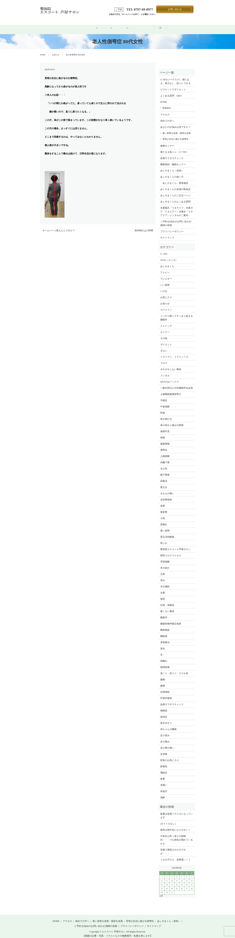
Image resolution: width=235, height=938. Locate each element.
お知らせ (55, 51)
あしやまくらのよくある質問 (175, 198)
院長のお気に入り (169, 757)
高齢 (162, 794)
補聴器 (163, 707)
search (186, 26)
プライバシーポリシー (172, 228)
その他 (163, 335)
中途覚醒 (165, 403)
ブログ (167, 26)
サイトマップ (167, 234)
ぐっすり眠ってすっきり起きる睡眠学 (176, 314)
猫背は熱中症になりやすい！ (175, 826)
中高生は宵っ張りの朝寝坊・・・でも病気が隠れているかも (176, 836)
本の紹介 (165, 564)
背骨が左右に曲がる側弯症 (175, 135)
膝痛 (162, 682)
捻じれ (163, 539)
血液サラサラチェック (172, 155)
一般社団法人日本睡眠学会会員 (176, 384)
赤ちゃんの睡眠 (168, 726)
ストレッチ (166, 322)
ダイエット (166, 341)
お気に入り (166, 294)
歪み (162, 577)
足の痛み (165, 738)
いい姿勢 (165, 281)
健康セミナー (167, 142)
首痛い (163, 781)
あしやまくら (167, 263)
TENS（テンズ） (169, 256)
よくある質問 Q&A (171, 92)
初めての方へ (78, 26)
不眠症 (163, 397)
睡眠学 (163, 614)
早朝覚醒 (165, 558)
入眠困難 (165, 453)
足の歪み (165, 732)
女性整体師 (166, 496)
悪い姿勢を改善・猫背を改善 (176, 129)
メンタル (165, 372)
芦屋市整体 (166, 695)
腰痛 (162, 676)
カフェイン (166, 306)
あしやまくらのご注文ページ (175, 192)
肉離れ (163, 657)
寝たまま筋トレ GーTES (173, 148)
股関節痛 (165, 664)
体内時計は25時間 (144, 227)
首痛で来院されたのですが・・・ (173, 848)
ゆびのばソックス (169, 378)
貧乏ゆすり (166, 719)
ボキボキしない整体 (170, 366)
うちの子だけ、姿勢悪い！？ (175, 856)
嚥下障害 (165, 471)
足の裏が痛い (167, 744)
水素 (162, 589)
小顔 (162, 515)
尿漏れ (163, 521)
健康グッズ (124, 26)
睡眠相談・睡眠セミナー (173, 161)
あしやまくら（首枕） (172, 167)
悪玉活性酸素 (167, 533)
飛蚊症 (163, 769)
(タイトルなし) (168, 820)
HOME (55, 26)
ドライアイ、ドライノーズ (174, 353)
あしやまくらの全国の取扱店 (175, 186)
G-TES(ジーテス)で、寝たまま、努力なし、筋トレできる (175, 78)
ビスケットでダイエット (173, 86)
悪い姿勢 (165, 527)
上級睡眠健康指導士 (170, 391)
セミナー (165, 328)
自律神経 (165, 688)
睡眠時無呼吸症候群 (170, 620)
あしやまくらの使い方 (172, 173)
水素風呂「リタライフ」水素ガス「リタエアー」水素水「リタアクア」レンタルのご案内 (176, 208)
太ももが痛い (167, 490)
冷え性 (163, 465)
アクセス (147, 26)
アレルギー (166, 275)
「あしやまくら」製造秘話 (174, 179)
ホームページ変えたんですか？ (58, 227)
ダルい (163, 347)
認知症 (163, 713)
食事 (162, 775)
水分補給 (165, 583)
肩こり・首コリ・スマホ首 (174, 670)
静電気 (163, 763)
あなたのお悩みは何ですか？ (175, 123)
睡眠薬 (163, 632)
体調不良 (165, 428)
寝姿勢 (163, 508)
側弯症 (163, 446)
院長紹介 (166, 104)
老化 (162, 645)
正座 (162, 570)
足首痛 (163, 750)
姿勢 (162, 502)
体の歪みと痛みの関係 (172, 422)
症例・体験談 (167, 601)
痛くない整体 (167, 608)
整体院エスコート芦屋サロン (175, 546)
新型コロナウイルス (170, 552)
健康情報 (165, 440)
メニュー (101, 26)
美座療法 (165, 639)
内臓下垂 (165, 459)
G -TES (163, 250)
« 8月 (161, 892)
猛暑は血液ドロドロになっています (176, 812)
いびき (163, 288)
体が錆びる (166, 415)
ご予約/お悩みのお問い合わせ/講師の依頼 (176, 220)
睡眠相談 (165, 626)
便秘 (162, 434)
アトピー (165, 269)
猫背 (162, 595)
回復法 (163, 477)
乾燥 (162, 409)
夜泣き (163, 484)
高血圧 (163, 788)
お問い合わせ (175, 9)
